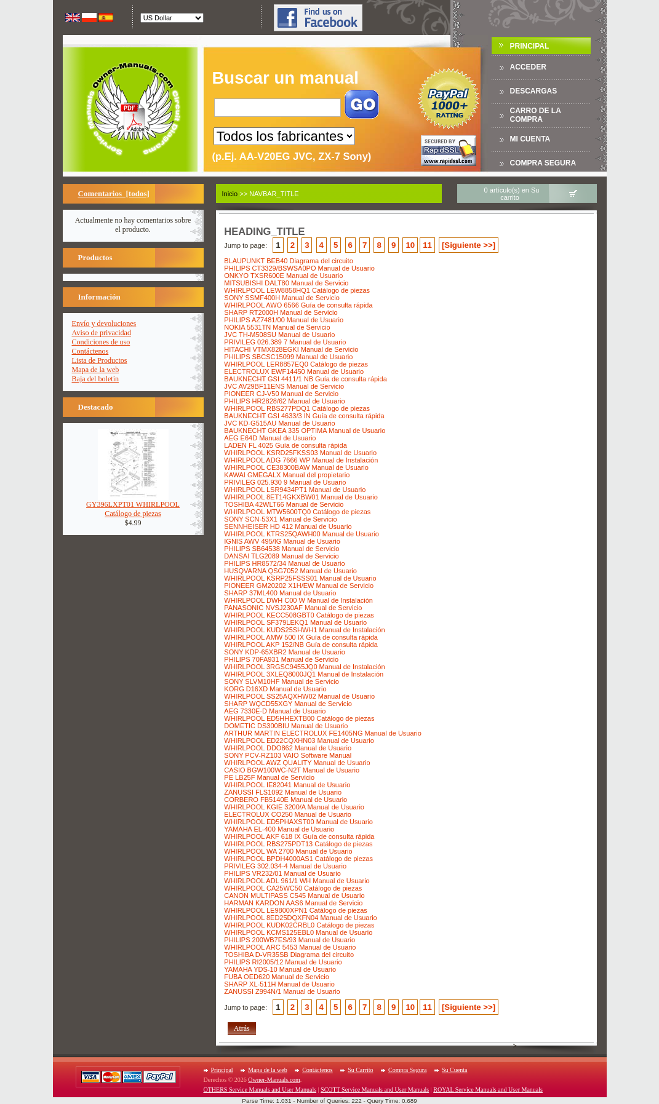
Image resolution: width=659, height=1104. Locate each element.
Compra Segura (543, 163)
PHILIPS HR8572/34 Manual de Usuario (284, 563)
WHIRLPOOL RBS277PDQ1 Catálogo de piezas (297, 408)
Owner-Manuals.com (274, 1079)
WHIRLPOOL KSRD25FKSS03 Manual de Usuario (300, 452)
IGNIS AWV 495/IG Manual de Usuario (282, 541)
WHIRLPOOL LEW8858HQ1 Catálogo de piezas (297, 290)
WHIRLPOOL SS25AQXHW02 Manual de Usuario (299, 696)
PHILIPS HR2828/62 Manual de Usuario (284, 401)
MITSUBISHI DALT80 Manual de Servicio (286, 283)
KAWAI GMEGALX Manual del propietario (286, 475)
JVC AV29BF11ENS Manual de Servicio (284, 386)
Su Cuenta (454, 1069)
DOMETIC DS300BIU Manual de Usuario (286, 725)
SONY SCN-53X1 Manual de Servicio (280, 519)
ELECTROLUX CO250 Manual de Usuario (287, 814)
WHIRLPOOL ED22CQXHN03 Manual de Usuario (299, 740)
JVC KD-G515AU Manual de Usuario (279, 423)
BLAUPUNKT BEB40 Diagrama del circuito (288, 260)
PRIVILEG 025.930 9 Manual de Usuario (285, 482)
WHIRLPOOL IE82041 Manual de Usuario (287, 784)
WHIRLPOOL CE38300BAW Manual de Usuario (296, 467)
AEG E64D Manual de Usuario (270, 438)
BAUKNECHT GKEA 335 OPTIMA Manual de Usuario (304, 430)
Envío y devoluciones (104, 323)
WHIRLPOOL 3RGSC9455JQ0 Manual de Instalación (304, 666)
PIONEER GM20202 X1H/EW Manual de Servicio (298, 585)
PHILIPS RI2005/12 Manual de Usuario (282, 962)
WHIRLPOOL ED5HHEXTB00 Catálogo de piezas (299, 718)
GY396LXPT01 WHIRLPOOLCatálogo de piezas (133, 505)
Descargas (533, 91)
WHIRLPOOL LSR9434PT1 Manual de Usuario (294, 489)
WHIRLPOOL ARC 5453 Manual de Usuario (290, 947)
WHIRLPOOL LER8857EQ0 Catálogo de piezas (296, 364)
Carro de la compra (535, 115)
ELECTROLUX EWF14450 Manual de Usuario (294, 371)
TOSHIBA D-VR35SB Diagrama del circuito (289, 954)
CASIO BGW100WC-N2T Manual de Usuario (291, 770)
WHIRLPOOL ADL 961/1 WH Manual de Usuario (296, 880)
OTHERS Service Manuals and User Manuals (260, 1089)
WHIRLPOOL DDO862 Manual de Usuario (287, 748)
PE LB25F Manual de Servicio (269, 777)
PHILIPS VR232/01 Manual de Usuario (282, 873)
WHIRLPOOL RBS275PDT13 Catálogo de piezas (298, 844)
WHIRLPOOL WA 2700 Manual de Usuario (288, 851)
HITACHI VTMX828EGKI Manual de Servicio (291, 349)
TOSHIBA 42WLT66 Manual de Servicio (283, 504)
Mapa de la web (95, 369)
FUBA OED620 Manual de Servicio (276, 976)
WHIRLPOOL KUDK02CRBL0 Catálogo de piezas (299, 925)
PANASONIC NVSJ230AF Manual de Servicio (293, 607)
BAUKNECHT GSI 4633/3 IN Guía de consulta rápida (304, 415)
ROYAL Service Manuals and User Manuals (488, 1089)
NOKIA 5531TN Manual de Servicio (277, 327)
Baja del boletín (95, 379)
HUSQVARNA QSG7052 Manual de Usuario (290, 570)
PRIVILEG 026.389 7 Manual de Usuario (285, 342)
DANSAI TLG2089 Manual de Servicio (281, 556)
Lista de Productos (99, 360)
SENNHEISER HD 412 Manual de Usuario (287, 526)
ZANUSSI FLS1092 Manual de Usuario (282, 792)
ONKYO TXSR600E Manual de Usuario (283, 275)
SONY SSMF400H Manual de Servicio (282, 297)
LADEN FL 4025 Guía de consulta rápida (285, 445)
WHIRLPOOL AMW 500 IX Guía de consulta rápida (301, 637)
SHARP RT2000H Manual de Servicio (280, 312)
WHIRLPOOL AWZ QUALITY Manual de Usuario (297, 762)
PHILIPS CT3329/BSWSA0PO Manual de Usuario (299, 268)
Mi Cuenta (530, 139)
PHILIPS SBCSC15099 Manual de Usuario (288, 356)
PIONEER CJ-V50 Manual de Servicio (281, 393)
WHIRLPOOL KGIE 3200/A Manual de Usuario (294, 807)
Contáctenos (90, 351)
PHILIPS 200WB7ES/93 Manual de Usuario (289, 939)
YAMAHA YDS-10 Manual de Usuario (280, 969)
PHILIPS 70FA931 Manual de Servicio (281, 659)
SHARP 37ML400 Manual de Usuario (280, 593)
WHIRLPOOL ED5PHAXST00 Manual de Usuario (298, 821)
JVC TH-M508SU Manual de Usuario (279, 334)
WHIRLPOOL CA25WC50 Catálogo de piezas (293, 888)
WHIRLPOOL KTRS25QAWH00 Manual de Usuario (301, 534)
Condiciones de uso (101, 342)
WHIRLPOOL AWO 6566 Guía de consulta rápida (298, 305)
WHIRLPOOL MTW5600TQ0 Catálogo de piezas (297, 511)
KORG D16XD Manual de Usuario (275, 689)
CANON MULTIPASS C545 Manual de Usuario (294, 895)
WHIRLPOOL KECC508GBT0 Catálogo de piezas (299, 615)
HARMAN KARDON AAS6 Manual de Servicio (293, 903)
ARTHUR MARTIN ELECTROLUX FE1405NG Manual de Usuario (322, 733)
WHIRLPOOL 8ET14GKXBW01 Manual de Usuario (301, 497)
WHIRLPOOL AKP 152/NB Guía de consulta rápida (300, 644)
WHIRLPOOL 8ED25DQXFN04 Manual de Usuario (300, 917)
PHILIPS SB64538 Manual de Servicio (281, 548)
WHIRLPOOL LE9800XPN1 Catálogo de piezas (295, 910)
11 (427, 245)
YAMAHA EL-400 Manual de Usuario (279, 829)
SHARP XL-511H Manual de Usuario (279, 984)
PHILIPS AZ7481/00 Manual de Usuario (283, 320)
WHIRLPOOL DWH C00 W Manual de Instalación (298, 600)
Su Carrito (360, 1069)
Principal (529, 46)
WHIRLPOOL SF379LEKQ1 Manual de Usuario (295, 622)
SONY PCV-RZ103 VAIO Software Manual (287, 755)
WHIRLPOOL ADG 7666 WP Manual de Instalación (301, 460)
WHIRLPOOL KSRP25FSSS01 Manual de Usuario (300, 578)
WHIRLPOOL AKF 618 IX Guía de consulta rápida (299, 836)
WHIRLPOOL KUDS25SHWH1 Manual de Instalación (304, 629)
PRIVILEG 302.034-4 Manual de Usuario (285, 866)
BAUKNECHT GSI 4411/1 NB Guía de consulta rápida (305, 379)
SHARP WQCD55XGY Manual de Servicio (287, 703)
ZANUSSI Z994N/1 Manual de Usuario (282, 991)
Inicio (230, 193)
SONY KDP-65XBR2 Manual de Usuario (284, 652)
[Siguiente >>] (468, 245)
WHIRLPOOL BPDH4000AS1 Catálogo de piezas (298, 858)
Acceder (528, 67)
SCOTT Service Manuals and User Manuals (375, 1089)
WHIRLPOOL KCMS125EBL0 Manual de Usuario (298, 932)
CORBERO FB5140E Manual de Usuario (285, 799)
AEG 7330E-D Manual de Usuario (275, 711)
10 (410, 245)
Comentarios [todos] (114, 193)
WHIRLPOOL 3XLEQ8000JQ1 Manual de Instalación (303, 674)
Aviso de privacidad (102, 332)
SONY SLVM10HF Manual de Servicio (281, 681)
